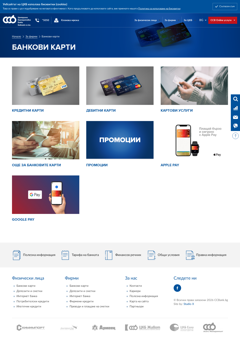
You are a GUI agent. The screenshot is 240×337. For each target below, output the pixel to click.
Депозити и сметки (29, 291)
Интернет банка (26, 296)
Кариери (135, 291)
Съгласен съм (227, 6)
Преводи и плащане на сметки (89, 306)
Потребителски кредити (32, 301)
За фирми (31, 36)
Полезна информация (144, 296)
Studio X (189, 304)
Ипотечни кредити (28, 306)
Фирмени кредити (82, 301)
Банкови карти (25, 285)
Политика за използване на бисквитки (159, 8)
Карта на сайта (139, 301)
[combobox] (203, 20)
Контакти (136, 285)
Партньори (137, 306)
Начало (16, 36)
